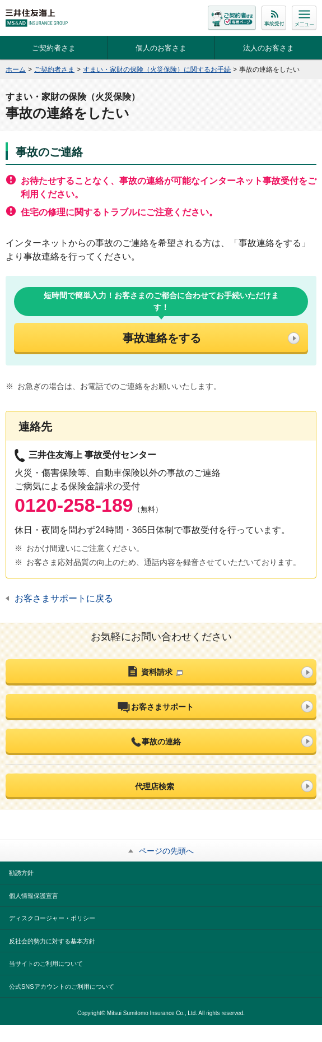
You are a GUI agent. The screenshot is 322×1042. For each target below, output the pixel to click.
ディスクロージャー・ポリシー (52, 918)
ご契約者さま (54, 48)
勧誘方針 (21, 872)
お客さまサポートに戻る (64, 598)
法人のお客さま (268, 48)
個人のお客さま (161, 48)
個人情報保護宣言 (33, 895)
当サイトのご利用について (46, 963)
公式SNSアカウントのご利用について (61, 986)
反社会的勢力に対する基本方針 (52, 941)
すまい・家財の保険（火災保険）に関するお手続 (157, 69)
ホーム (16, 69)
